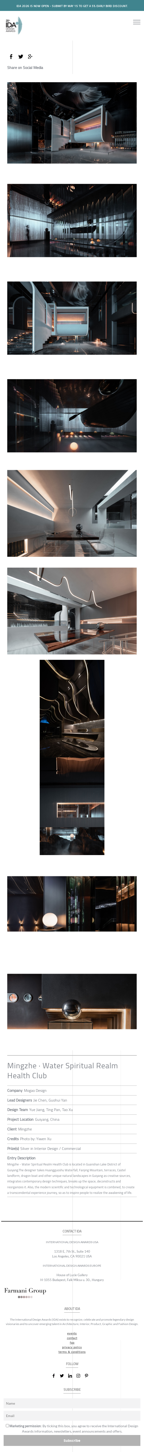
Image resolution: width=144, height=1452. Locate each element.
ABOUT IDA (72, 1308)
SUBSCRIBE (72, 1389)
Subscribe (72, 1440)
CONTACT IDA (72, 1231)
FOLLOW (72, 1364)
